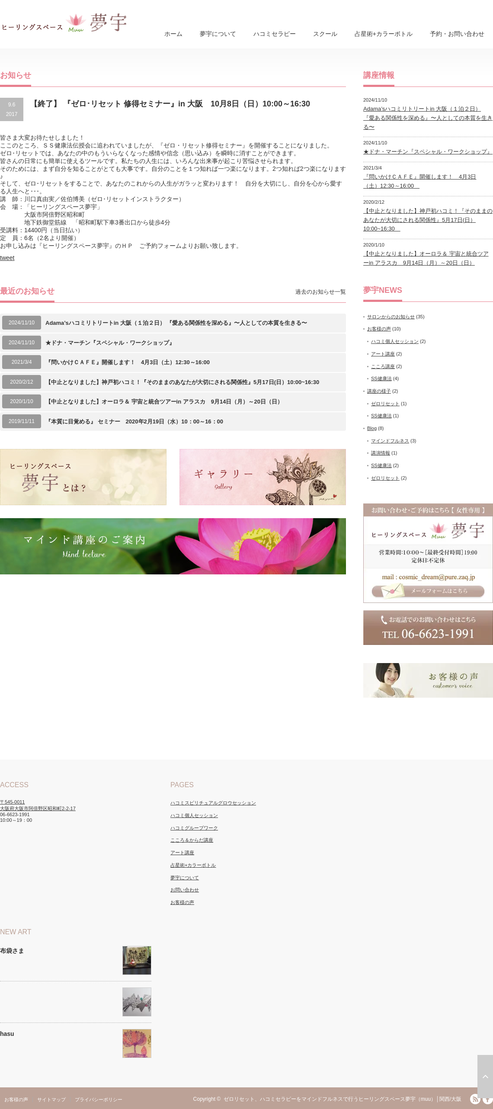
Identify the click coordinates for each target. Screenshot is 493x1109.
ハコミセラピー (274, 33)
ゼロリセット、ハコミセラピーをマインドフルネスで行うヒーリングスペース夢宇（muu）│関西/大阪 (342, 1099)
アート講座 (383, 353)
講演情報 (380, 452)
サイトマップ (51, 1099)
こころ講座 (383, 366)
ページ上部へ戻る (485, 1076)
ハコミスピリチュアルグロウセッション (213, 802)
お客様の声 (379, 328)
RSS (475, 1099)
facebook (488, 1099)
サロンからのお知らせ (391, 316)
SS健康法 (381, 378)
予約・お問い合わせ (457, 33)
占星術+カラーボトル (384, 33)
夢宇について (218, 33)
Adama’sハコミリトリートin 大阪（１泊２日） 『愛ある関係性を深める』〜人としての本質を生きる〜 (176, 323)
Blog (372, 428)
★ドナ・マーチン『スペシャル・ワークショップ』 (110, 343)
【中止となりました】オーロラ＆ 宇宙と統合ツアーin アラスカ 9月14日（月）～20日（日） (164, 401)
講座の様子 (379, 391)
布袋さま (12, 950)
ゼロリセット (385, 403)
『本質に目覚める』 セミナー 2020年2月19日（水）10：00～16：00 (134, 421)
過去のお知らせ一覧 (320, 291)
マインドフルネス (390, 440)
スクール (325, 33)
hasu (7, 1033)
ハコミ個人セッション (395, 341)
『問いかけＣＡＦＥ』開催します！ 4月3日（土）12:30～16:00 (130, 362)
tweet (7, 257)
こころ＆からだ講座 (191, 840)
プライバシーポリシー (98, 1099)
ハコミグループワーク (194, 827)
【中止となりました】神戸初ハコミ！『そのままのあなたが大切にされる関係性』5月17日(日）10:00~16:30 (185, 382)
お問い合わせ (184, 889)
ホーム (173, 33)
